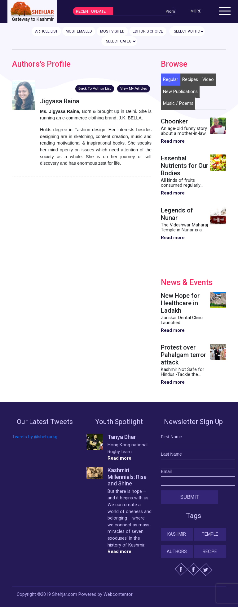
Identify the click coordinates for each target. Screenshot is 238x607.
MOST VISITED (112, 31)
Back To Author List (94, 88)
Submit (189, 497)
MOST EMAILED (79, 31)
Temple (210, 534)
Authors (177, 551)
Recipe (210, 551)
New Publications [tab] (180, 91)
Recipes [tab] (190, 79)
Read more (173, 141)
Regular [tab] (170, 79)
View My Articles (133, 88)
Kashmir (176, 534)
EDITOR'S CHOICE (148, 31)
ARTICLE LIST (46, 31)
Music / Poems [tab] (178, 103)
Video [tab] (208, 79)
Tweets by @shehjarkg (34, 437)
